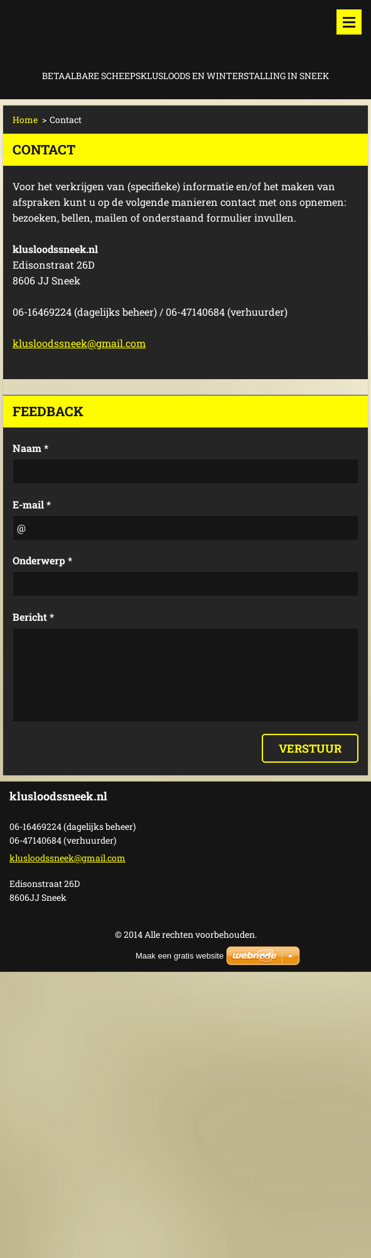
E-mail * (32, 504)
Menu (349, 22)
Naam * (30, 447)
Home (25, 120)
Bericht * (33, 616)
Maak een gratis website (179, 955)
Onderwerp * (42, 560)
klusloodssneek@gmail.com (79, 343)
